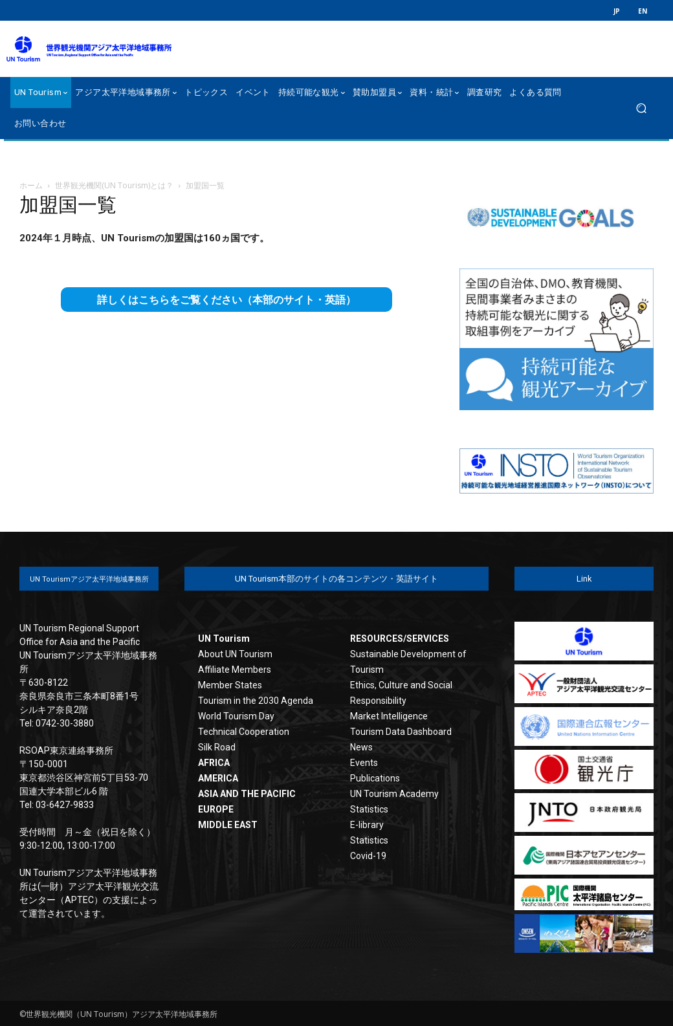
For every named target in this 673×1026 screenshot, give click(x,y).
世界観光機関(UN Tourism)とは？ (114, 185)
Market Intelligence (389, 716)
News (361, 747)
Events (364, 763)
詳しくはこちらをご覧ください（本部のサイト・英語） (226, 299)
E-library (367, 825)
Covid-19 (368, 856)
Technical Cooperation (243, 731)
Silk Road (217, 747)
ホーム (31, 185)
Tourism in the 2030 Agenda (255, 700)
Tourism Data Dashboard (401, 731)
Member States (230, 685)
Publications (375, 778)
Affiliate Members (234, 669)
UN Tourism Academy (394, 794)
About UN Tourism (235, 654)
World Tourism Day (236, 716)
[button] (641, 108)
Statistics (369, 809)
